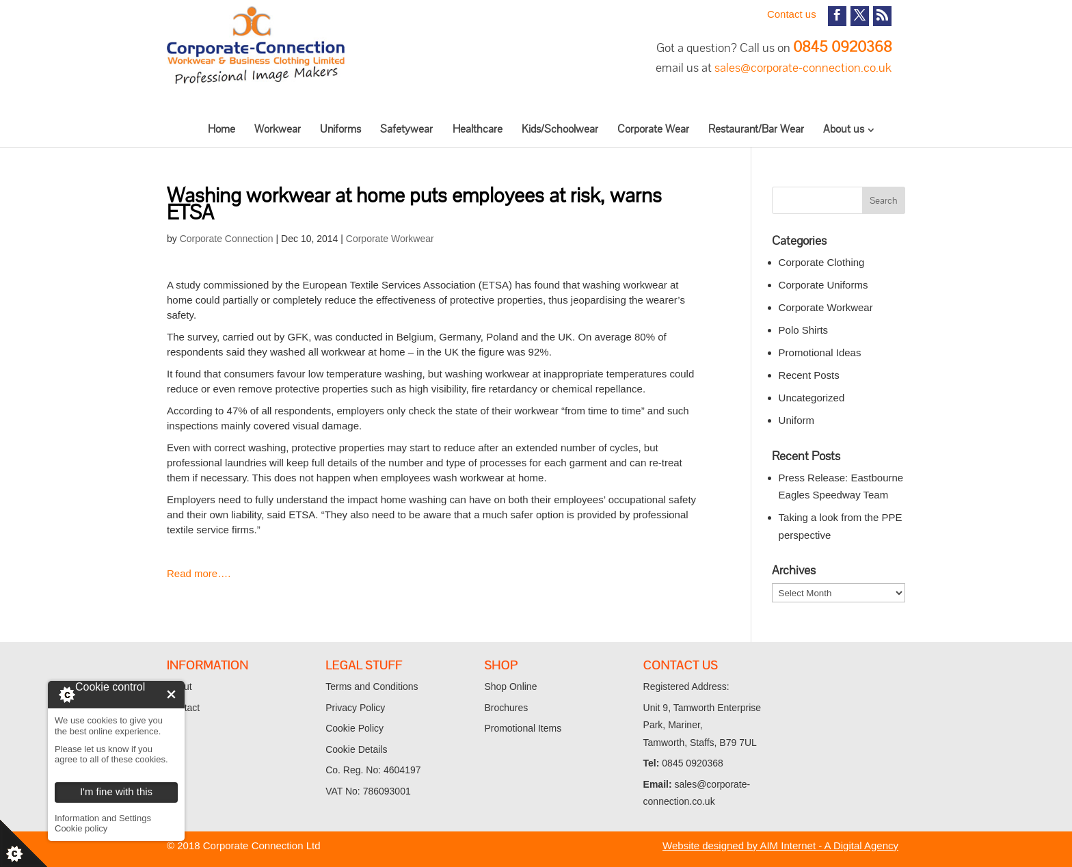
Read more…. (198, 573)
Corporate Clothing (822, 262)
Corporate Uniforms (823, 285)
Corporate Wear (653, 129)
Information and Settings (103, 818)
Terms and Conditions (371, 686)
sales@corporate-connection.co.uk (803, 67)
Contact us (791, 14)
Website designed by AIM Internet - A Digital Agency (780, 845)
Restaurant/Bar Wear (756, 129)
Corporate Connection (226, 238)
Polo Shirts (804, 330)
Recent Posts (809, 375)
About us (843, 129)
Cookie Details (356, 749)
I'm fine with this (171, 694)
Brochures (506, 707)
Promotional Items (522, 728)
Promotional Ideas (820, 352)
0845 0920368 (842, 47)
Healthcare (477, 129)
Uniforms (340, 129)
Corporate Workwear (390, 238)
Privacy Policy (355, 707)
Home (221, 129)
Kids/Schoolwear (560, 129)
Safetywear (406, 129)
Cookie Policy (354, 728)
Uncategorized (812, 397)
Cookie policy (81, 828)
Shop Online (510, 686)
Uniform (797, 420)
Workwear (277, 129)
